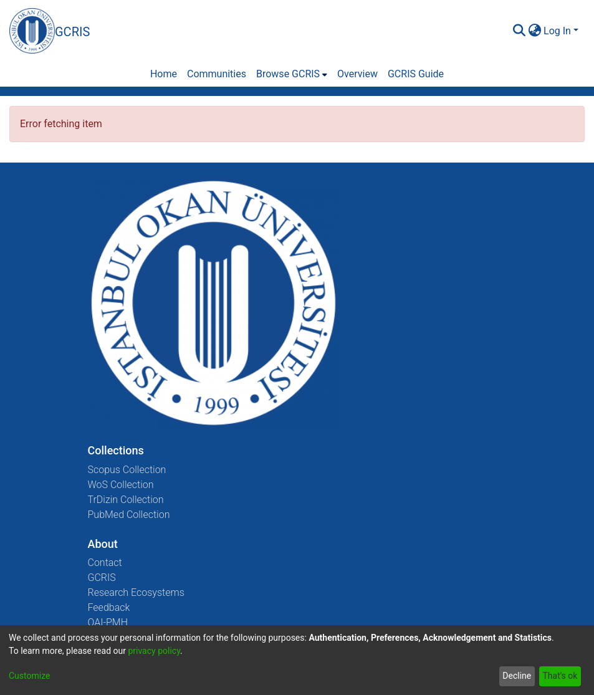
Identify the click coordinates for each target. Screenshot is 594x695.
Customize (29, 676)
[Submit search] (519, 31)
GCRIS (102, 577)
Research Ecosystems (136, 592)
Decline (516, 676)
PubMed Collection (129, 514)
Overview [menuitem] (357, 74)
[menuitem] (534, 31)
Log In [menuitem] (557, 31)
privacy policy (154, 651)
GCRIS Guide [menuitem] (416, 74)
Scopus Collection (127, 470)
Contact (105, 562)
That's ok (559, 676)
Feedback (109, 607)
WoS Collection (121, 485)
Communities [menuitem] (216, 74)
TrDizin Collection (126, 500)
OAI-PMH (108, 622)
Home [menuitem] (163, 74)
